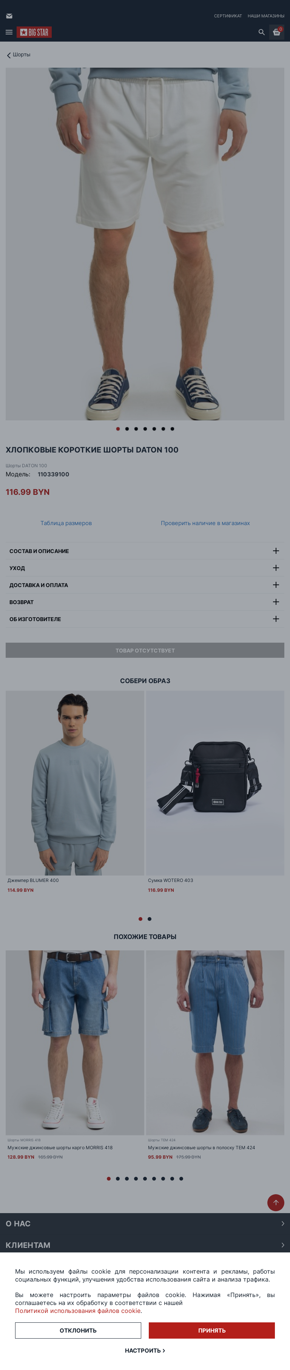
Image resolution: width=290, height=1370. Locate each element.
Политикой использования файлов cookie (77, 1310)
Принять (212, 1330)
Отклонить (78, 1330)
